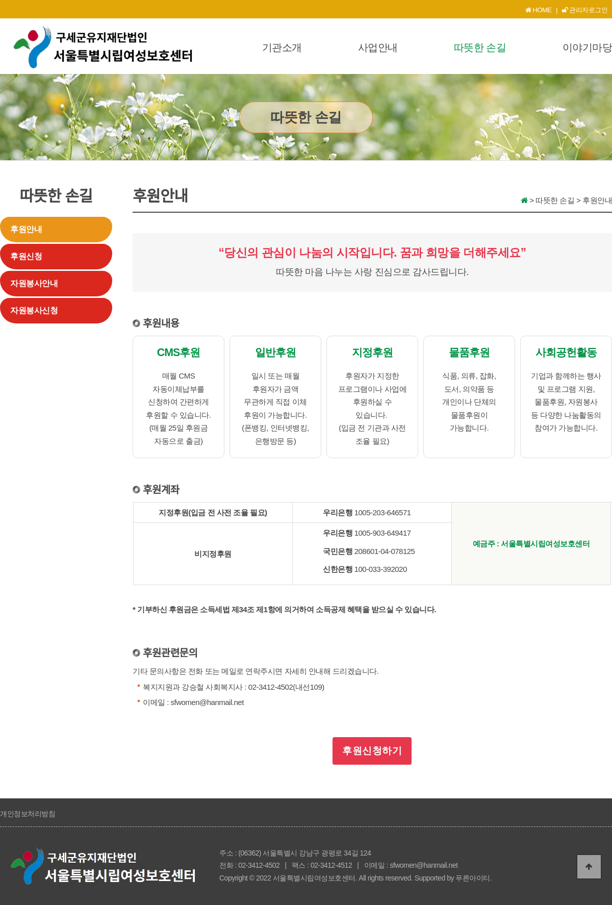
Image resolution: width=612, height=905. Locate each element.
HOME (538, 10)
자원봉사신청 (34, 310)
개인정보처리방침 (27, 813)
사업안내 (378, 47)
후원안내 (26, 229)
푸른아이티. (473, 878)
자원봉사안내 (34, 283)
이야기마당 (588, 47)
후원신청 (26, 256)
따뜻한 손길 (480, 47)
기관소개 (282, 47)
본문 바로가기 (0, 0)
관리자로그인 (585, 10)
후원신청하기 (372, 750)
